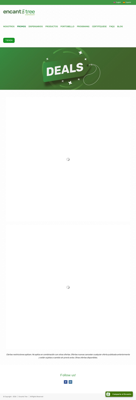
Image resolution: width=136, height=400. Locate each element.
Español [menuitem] (128, 2)
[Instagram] (70, 382)
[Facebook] (65, 382)
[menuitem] (117, 2)
